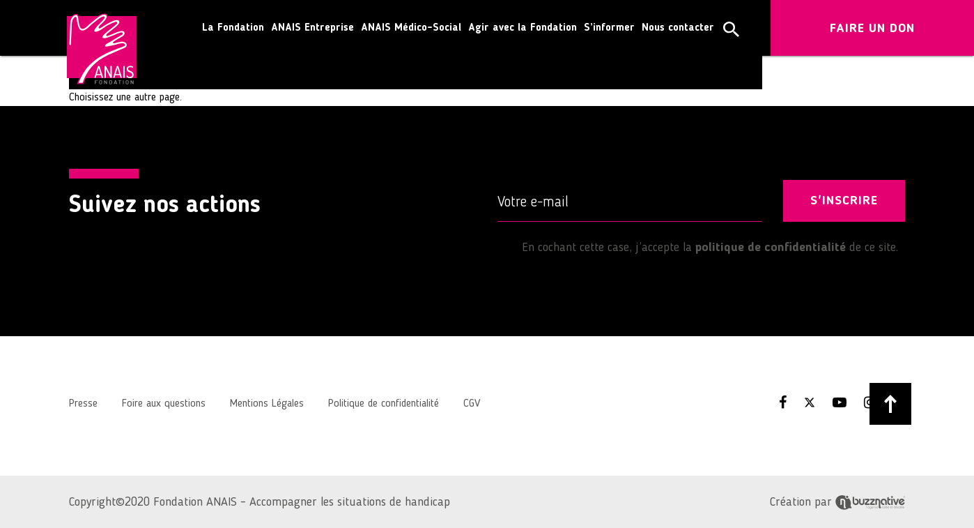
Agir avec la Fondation (522, 28)
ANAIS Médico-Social (411, 28)
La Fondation (233, 28)
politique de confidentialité (770, 247)
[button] (731, 29)
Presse (83, 403)
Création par (837, 502)
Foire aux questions (164, 403)
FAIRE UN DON (872, 28)
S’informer (609, 28)
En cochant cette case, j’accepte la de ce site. (697, 247)
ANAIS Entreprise (312, 28)
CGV (471, 403)
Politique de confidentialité (383, 403)
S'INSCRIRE (844, 201)
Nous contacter (678, 28)
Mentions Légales (267, 403)
